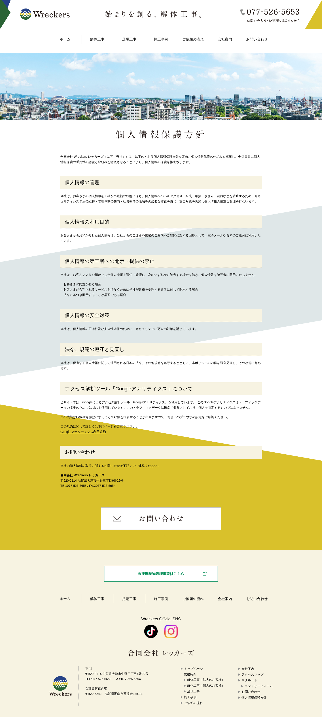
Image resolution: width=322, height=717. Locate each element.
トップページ (193, 668)
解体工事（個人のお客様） (206, 685)
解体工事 (97, 39)
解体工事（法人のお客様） (206, 679)
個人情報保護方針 (254, 697)
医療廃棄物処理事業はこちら (161, 574)
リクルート (249, 680)
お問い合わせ (257, 39)
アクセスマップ (252, 674)
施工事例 (161, 39)
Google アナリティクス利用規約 (83, 432)
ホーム (65, 39)
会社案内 (225, 39)
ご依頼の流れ (193, 39)
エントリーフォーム (259, 686)
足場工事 (129, 39)
